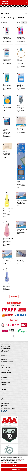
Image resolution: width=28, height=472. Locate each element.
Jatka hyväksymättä (14, 469)
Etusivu (2, 365)
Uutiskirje (3, 389)
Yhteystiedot (4, 391)
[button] (23, 2)
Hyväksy (14, 465)
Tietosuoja (3, 384)
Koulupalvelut (4, 377)
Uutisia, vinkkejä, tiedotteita (7, 367)
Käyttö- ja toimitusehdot (6, 382)
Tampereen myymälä (6, 370)
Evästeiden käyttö (5, 387)
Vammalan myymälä (6, 372)
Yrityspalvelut (4, 379)
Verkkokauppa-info (5, 375)
